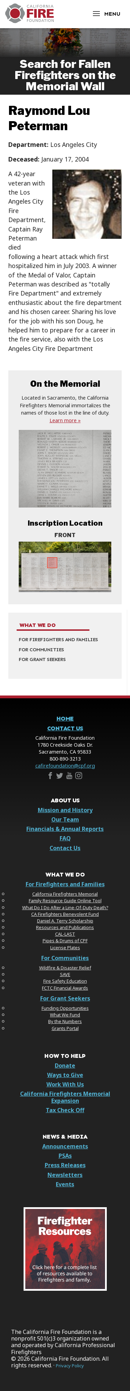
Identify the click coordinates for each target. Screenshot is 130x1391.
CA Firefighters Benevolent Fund (65, 914)
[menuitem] (65, 640)
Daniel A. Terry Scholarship (65, 921)
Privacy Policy (70, 1365)
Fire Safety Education (65, 981)
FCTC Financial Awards (65, 988)
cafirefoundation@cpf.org (65, 765)
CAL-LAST (65, 934)
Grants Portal (65, 1028)
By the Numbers (65, 1021)
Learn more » (65, 420)
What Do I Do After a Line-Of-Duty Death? (65, 907)
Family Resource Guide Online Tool (65, 900)
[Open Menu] (106, 13)
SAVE (65, 974)
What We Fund (65, 1015)
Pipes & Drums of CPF (65, 940)
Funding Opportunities (65, 1008)
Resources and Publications (65, 927)
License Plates (65, 947)
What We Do (37, 625)
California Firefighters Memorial (65, 894)
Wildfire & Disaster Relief (65, 968)
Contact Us (65, 728)
